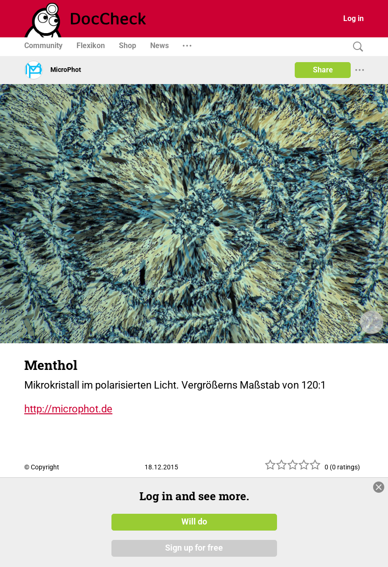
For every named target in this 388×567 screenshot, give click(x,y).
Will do (194, 521)
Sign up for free (194, 548)
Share (323, 69)
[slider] (293, 468)
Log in (353, 18)
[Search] (356, 47)
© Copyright (41, 467)
